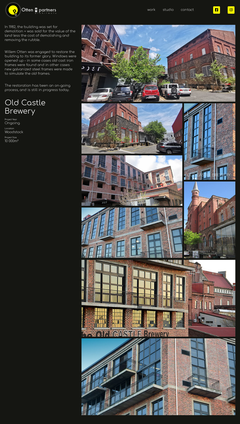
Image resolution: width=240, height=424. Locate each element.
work (151, 10)
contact (187, 10)
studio (168, 10)
